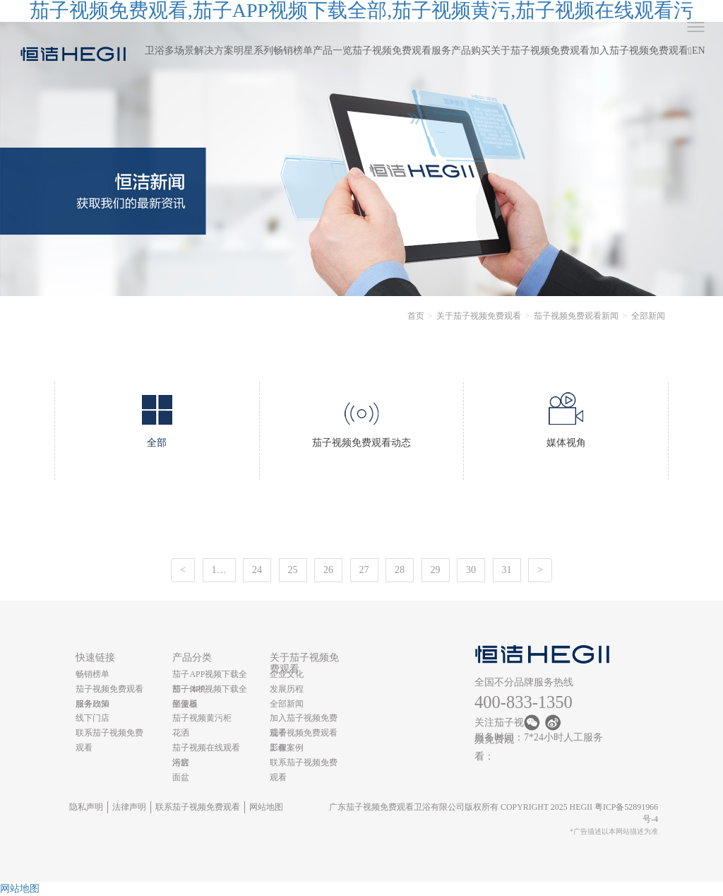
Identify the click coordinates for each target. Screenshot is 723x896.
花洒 (180, 733)
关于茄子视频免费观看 (540, 50)
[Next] (540, 570)
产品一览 (332, 50)
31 (507, 570)
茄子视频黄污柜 (202, 718)
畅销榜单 (293, 50)
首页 (415, 316)
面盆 (180, 777)
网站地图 (266, 807)
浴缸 (180, 762)
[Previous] (183, 570)
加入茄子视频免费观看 (639, 50)
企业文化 (287, 674)
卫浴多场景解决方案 (189, 50)
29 (436, 570)
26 (328, 570)
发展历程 (287, 689)
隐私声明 (86, 807)
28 (400, 570)
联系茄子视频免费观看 (197, 807)
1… (219, 570)
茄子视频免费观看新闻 (576, 316)
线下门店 (92, 718)
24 (257, 570)
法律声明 (129, 807)
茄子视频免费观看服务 (401, 50)
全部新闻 (287, 704)
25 (293, 570)
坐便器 (185, 704)
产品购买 (471, 50)
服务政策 (92, 704)
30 (471, 570)
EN (698, 50)
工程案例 (287, 748)
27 (364, 570)
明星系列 (253, 50)
